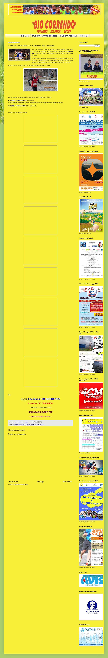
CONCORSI (84, 36)
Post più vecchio (67, 482)
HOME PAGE (24, 36)
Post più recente (13, 482)
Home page (40, 482)
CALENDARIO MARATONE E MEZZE (44, 36)
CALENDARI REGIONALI (68, 36)
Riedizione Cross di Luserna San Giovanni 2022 (32, 424)
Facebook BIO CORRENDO (44, 399)
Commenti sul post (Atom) (21, 484)
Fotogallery (17, 424)
